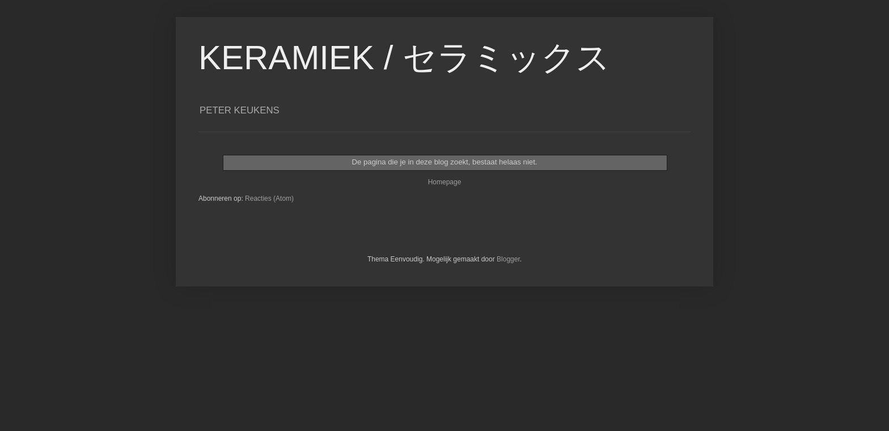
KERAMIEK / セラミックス (404, 58)
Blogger (508, 259)
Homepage (445, 182)
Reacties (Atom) (269, 198)
